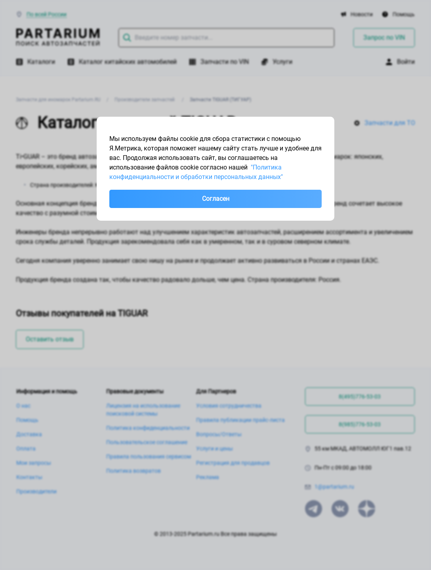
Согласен (215, 198)
